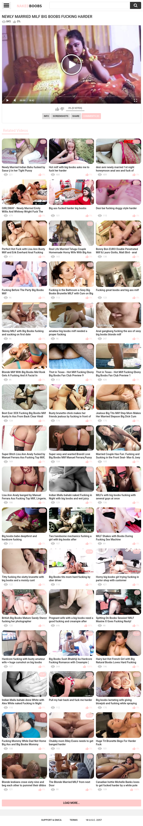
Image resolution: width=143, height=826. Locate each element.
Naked (29, 5)
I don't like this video (62, 109)
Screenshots (60, 116)
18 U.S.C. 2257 (94, 820)
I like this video (57, 109)
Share (75, 116)
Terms (74, 820)
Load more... (71, 802)
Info (46, 116)
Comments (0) (91, 116)
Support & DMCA (51, 820)
